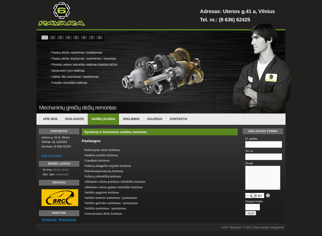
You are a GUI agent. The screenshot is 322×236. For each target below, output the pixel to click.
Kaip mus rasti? (52, 155)
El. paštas (251, 138)
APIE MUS (50, 119)
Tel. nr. (249, 150)
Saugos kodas (254, 201)
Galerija (155, 119)
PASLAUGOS (74, 119)
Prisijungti (49, 219)
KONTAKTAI (178, 119)
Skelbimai (131, 119)
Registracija (67, 219)
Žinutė (249, 163)
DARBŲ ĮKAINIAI (103, 119)
